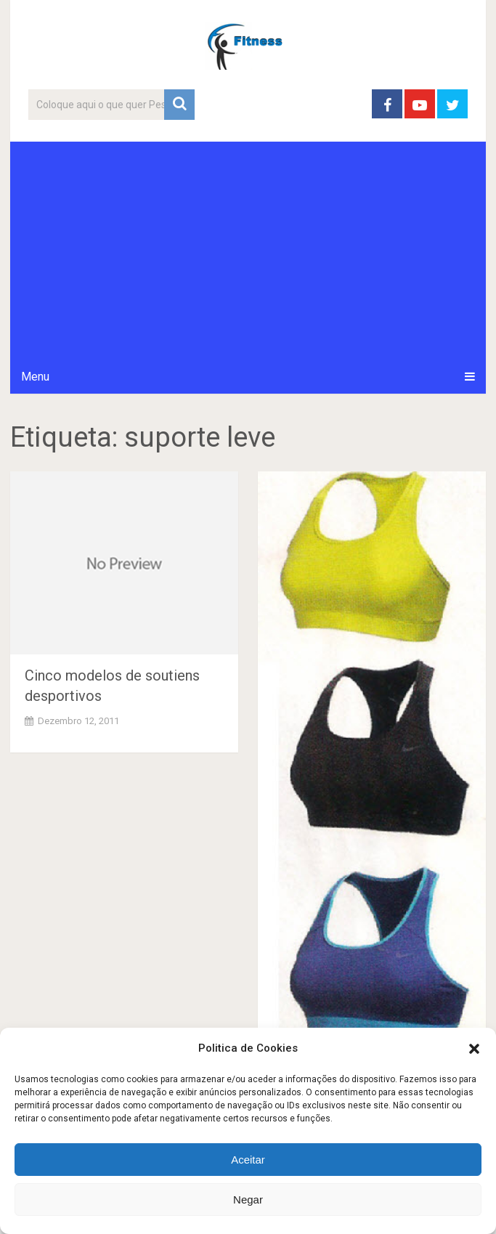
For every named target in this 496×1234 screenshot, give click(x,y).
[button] (474, 1049)
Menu (35, 376)
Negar (248, 1199)
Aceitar (248, 1159)
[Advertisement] (248, 250)
